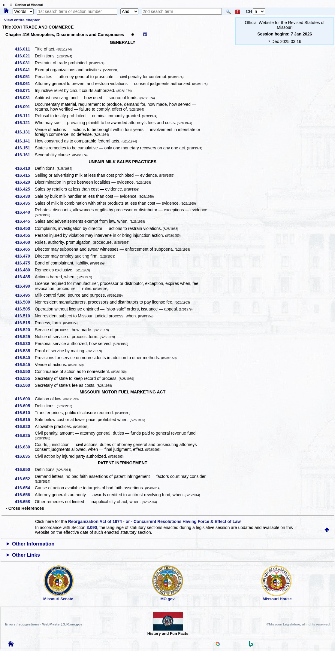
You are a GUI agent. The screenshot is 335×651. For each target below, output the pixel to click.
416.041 (24, 69)
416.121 (24, 122)
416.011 (24, 49)
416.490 (24, 286)
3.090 (91, 527)
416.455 (24, 235)
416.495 (24, 295)
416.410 (24, 168)
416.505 (24, 309)
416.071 (24, 90)
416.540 (24, 357)
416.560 (24, 385)
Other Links (26, 555)
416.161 (24, 154)
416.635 (24, 456)
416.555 (24, 378)
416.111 (24, 115)
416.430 (24, 196)
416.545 (24, 364)
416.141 (24, 141)
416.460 (24, 242)
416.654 (24, 487)
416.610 (24, 412)
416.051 (24, 76)
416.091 (24, 106)
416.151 (24, 147)
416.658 (24, 501)
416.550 (24, 371)
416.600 (24, 398)
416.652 (24, 478)
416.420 (24, 182)
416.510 (24, 315)
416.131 (24, 132)
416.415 (24, 175)
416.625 (24, 435)
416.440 (24, 212)
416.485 (24, 276)
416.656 (24, 494)
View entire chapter (22, 20)
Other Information (33, 544)
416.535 (24, 350)
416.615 (24, 419)
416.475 (24, 263)
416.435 (24, 203)
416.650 (24, 469)
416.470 (24, 256)
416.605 (24, 405)
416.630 (24, 447)
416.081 (24, 97)
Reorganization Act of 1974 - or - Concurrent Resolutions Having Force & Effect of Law (154, 521)
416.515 (24, 322)
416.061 (24, 83)
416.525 (24, 336)
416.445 (24, 221)
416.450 (24, 228)
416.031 (24, 62)
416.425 (24, 189)
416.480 (24, 269)
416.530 (24, 343)
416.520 (24, 329)
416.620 (24, 426)
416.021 (24, 55)
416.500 (24, 302)
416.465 (24, 249)
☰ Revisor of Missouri (25, 5)
